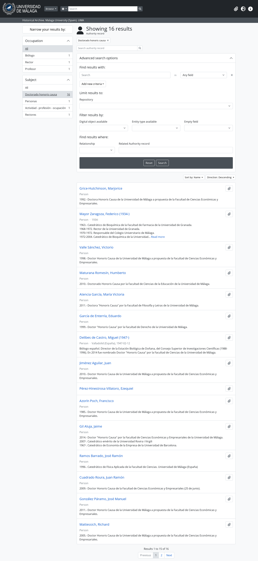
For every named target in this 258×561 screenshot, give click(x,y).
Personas (47, 102)
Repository (86, 99)
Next (169, 555)
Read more (158, 237)
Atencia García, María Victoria (101, 294)
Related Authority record (134, 143)
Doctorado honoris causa (47, 95)
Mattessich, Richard (94, 524)
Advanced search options (98, 58)
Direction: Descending (219, 177)
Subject (30, 80)
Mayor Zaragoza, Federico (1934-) (104, 214)
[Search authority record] (107, 48)
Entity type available (144, 121)
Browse (50, 8)
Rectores (47, 115)
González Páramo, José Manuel (102, 499)
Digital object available (93, 121)
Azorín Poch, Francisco (96, 401)
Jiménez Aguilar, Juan (95, 363)
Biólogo (47, 56)
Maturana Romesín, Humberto (102, 273)
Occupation (34, 41)
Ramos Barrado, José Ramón (101, 456)
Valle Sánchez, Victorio (96, 247)
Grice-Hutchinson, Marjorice (100, 188)
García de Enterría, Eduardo (100, 316)
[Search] (103, 8)
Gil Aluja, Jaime (90, 426)
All (26, 49)
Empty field (191, 121)
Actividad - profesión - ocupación (47, 108)
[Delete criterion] (232, 75)
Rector (47, 63)
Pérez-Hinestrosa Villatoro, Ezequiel (106, 389)
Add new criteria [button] (92, 84)
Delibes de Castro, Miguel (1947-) (104, 337)
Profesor (47, 69)
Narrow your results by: (47, 29)
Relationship (87, 143)
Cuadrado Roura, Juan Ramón (101, 477)
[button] (236, 9)
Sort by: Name (193, 177)
